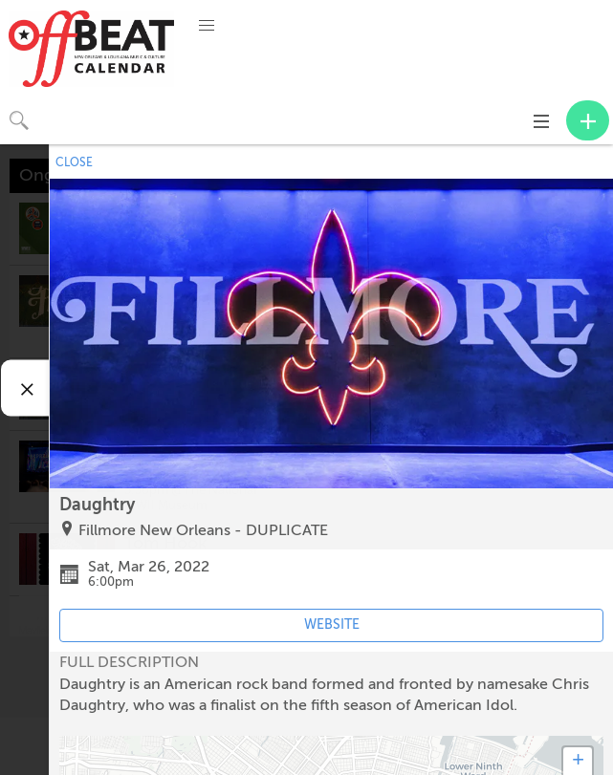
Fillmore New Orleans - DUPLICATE (203, 530)
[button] (206, 26)
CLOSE (74, 162)
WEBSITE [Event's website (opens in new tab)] (332, 624)
